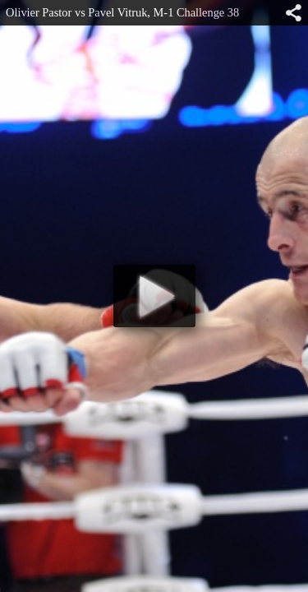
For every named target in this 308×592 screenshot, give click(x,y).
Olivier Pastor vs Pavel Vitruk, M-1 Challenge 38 (122, 12)
